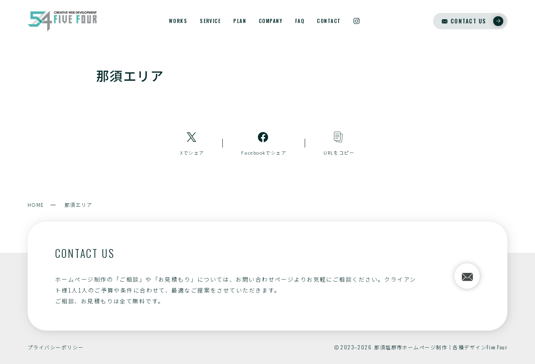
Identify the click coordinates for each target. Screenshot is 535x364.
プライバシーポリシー (56, 347)
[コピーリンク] (339, 143)
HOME (36, 204)
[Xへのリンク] (192, 143)
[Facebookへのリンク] (263, 143)
